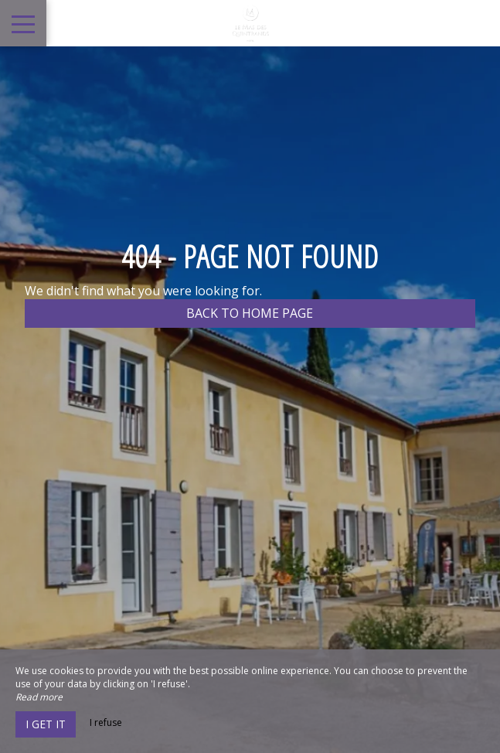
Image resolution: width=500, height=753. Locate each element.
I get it (46, 724)
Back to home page (249, 313)
